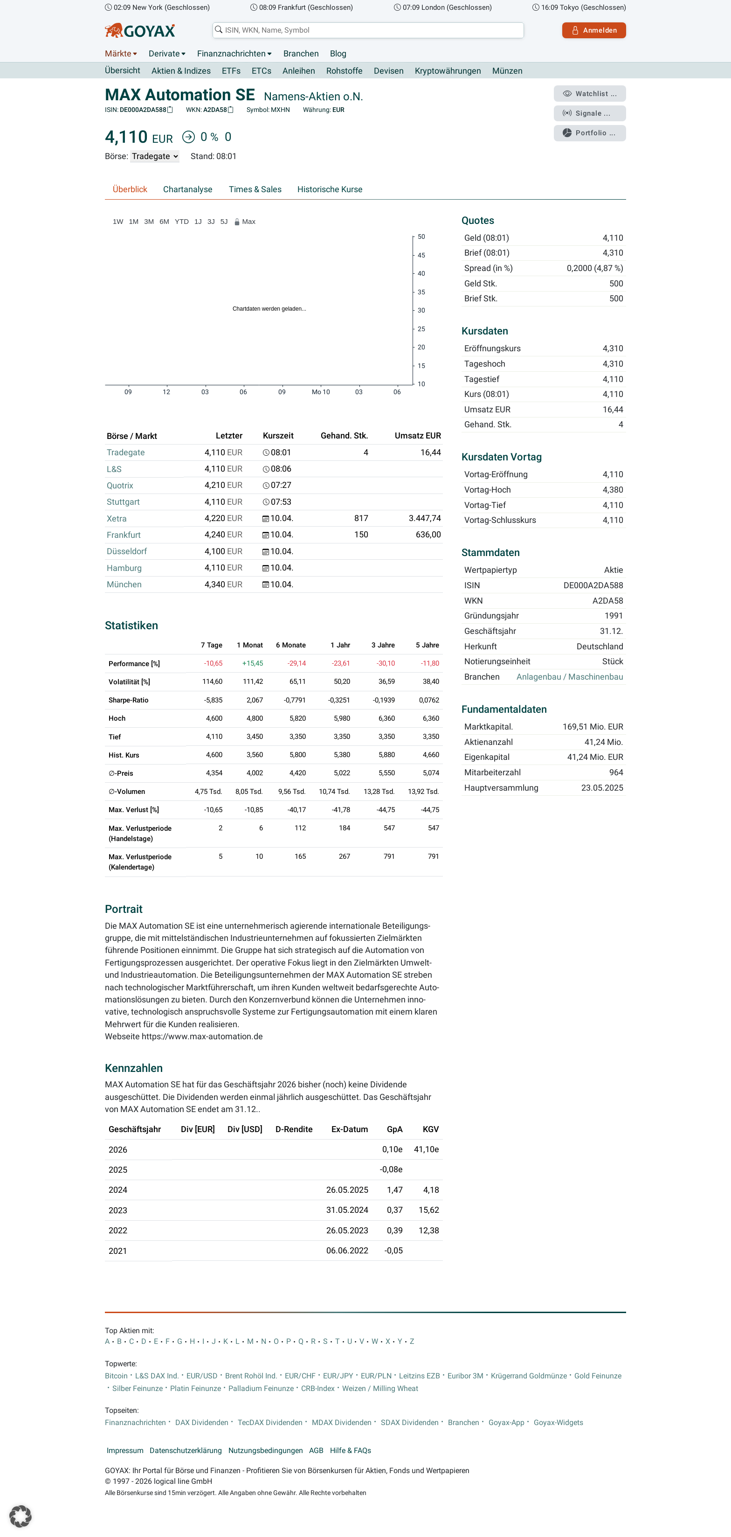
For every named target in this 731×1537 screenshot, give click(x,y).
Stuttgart (123, 502)
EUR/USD (202, 1376)
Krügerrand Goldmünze (529, 1376)
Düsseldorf (127, 551)
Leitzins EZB (419, 1376)
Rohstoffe (344, 71)
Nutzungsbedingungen (265, 1451)
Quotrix (120, 485)
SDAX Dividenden (410, 1423)
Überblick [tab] (130, 189)
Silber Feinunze (137, 1388)
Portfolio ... (589, 133)
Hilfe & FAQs (350, 1451)
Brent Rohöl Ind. (251, 1376)
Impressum (125, 1451)
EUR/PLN (376, 1376)
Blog (338, 53)
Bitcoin (116, 1376)
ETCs (261, 71)
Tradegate (126, 452)
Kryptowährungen (448, 71)
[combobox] (368, 30)
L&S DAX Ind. (157, 1376)
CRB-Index (318, 1388)
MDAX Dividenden (342, 1423)
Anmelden (594, 30)
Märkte (118, 53)
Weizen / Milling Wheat (380, 1388)
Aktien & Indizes (181, 71)
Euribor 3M (465, 1376)
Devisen (389, 71)
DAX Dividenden (201, 1423)
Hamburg (124, 568)
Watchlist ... (590, 93)
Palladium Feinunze (261, 1388)
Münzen (507, 71)
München (124, 584)
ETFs (231, 71)
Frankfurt (124, 535)
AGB (316, 1451)
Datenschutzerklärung (186, 1451)
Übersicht (122, 70)
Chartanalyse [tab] (188, 189)
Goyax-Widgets (558, 1423)
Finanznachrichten (231, 53)
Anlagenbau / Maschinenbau (570, 677)
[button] (20, 1516)
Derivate (164, 53)
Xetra (117, 518)
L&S (114, 469)
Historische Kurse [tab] (330, 189)
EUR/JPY (338, 1376)
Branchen (301, 53)
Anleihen (299, 71)
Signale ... (586, 113)
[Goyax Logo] (140, 30)
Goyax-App (506, 1423)
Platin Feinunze (195, 1388)
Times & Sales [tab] (255, 189)
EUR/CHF (300, 1376)
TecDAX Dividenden (270, 1423)
